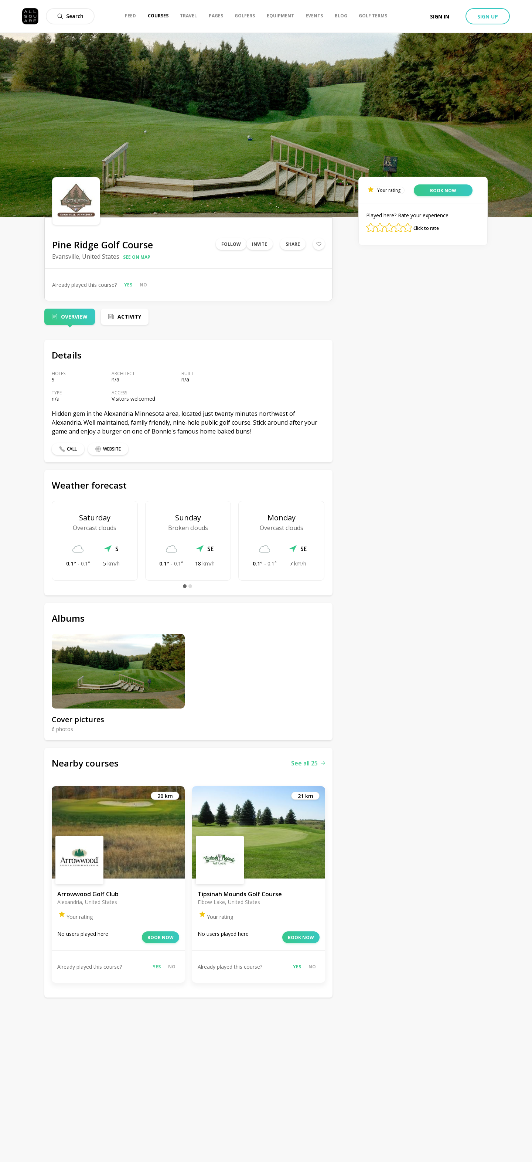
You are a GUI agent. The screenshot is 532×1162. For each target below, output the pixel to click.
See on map (136, 257)
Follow (231, 244)
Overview (74, 316)
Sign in (439, 16)
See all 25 (308, 763)
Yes (128, 285)
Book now (160, 937)
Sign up (487, 16)
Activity (129, 316)
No (143, 285)
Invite (259, 244)
